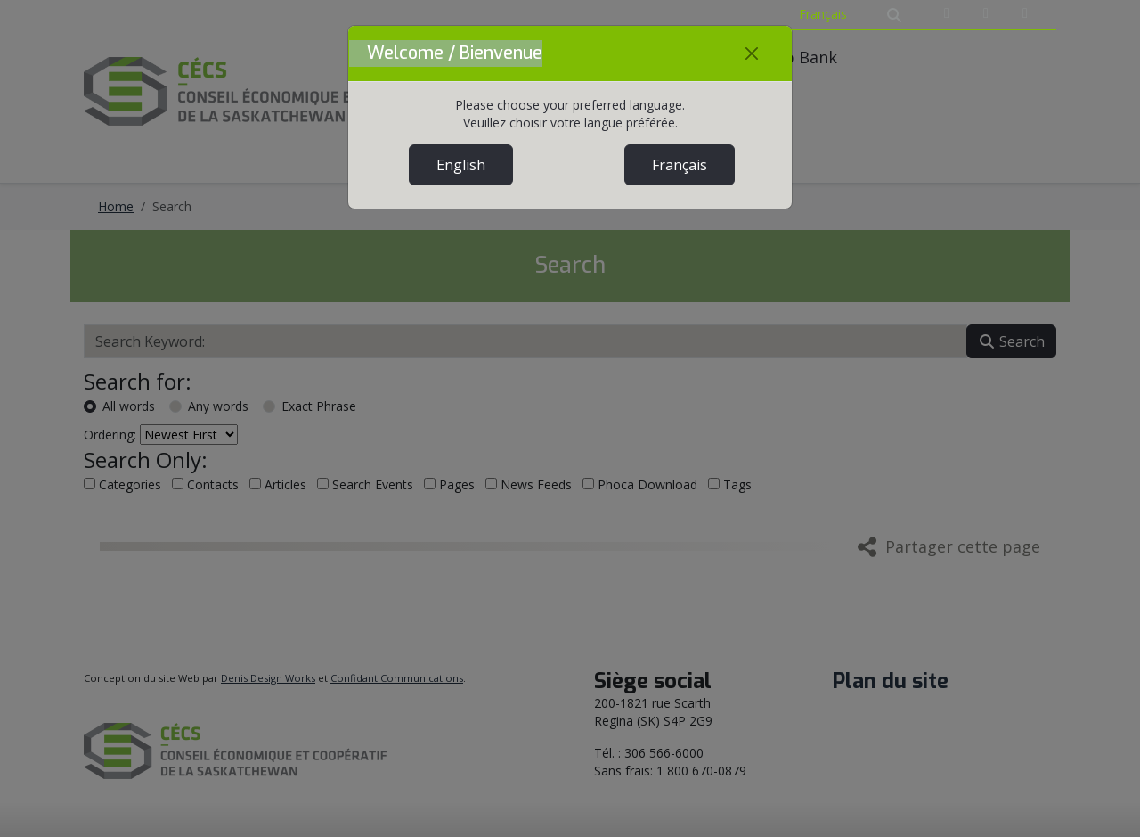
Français (679, 165)
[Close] (752, 53)
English (460, 165)
